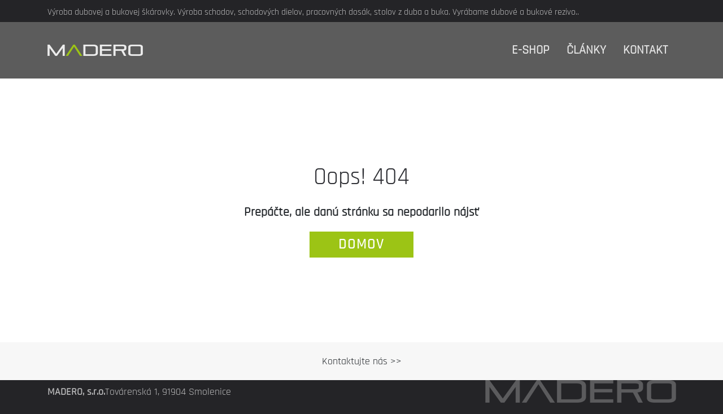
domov (361, 245)
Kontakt (645, 50)
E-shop (531, 50)
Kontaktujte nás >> (362, 361)
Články (586, 50)
